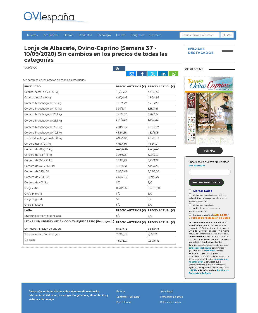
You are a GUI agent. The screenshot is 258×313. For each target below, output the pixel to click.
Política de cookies (170, 302)
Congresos (137, 35)
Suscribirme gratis (206, 182)
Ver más (209, 150)
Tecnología (104, 35)
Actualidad (51, 35)
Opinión (68, 35)
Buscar (227, 35)
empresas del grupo (200, 248)
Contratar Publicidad (128, 296)
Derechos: (209, 250)
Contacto (155, 35)
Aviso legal (166, 291)
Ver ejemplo (197, 165)
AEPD (194, 270)
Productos (85, 35)
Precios (120, 35)
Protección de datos (171, 296)
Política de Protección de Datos (210, 218)
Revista (32, 35)
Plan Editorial (123, 302)
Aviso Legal (220, 214)
